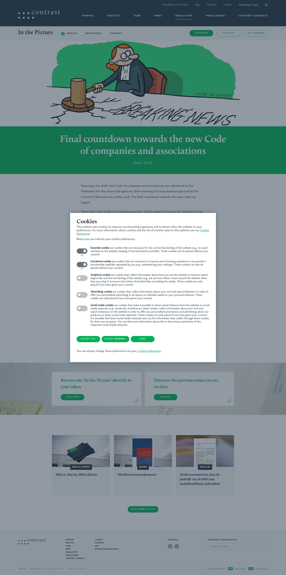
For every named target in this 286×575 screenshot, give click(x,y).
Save (149, 339)
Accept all (91, 339)
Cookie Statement (88, 233)
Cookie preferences (149, 351)
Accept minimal (120, 339)
